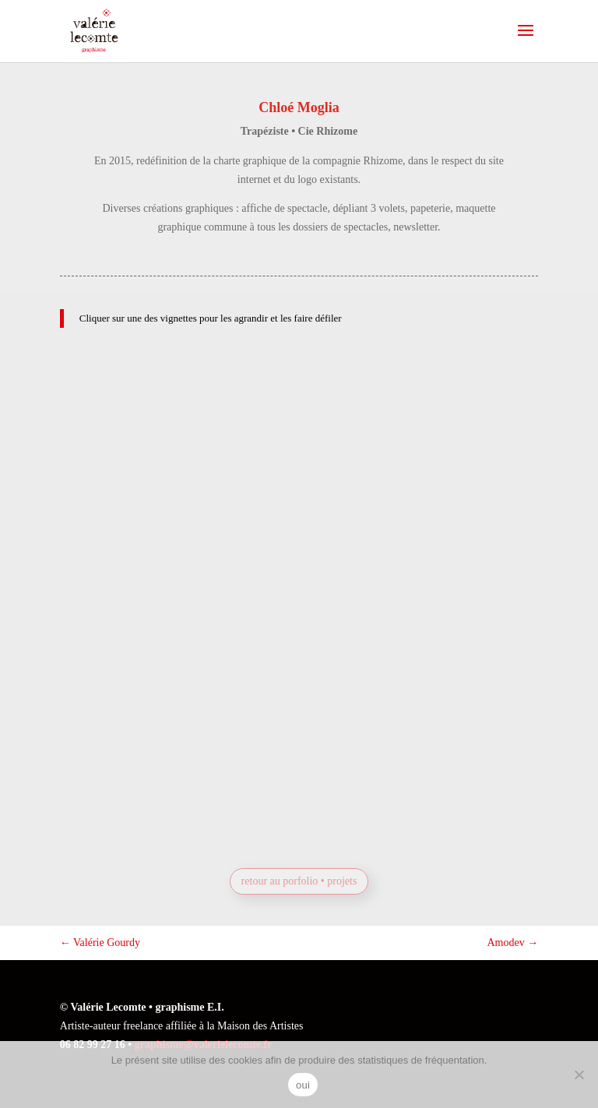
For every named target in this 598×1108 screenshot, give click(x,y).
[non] (578, 1074)
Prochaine (321, 805)
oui (303, 1085)
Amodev (512, 942)
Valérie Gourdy (100, 942)
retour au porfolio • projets (299, 881)
